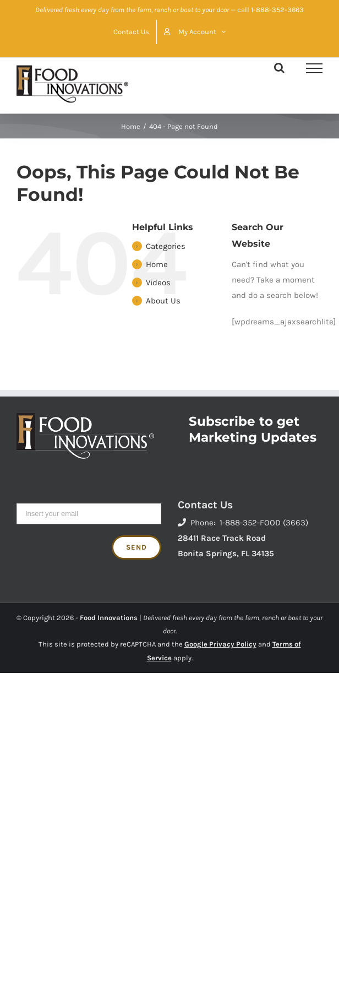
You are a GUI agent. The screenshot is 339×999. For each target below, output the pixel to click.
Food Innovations (109, 617)
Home (157, 264)
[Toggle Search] (279, 67)
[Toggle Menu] (314, 68)
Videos (158, 282)
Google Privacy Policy (220, 644)
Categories (165, 246)
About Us (163, 301)
